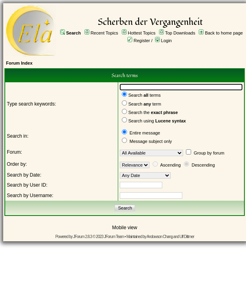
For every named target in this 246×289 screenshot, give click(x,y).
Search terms (144, 95)
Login (166, 40)
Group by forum (209, 153)
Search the (153, 112)
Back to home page (224, 33)
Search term (144, 104)
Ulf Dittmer (186, 236)
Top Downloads (180, 33)
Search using (157, 120)
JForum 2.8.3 (82, 236)
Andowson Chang (160, 236)
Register (142, 40)
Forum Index (19, 63)
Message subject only (150, 141)
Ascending (170, 165)
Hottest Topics (141, 33)
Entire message (144, 132)
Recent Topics (104, 33)
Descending (203, 165)
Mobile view (124, 227)
